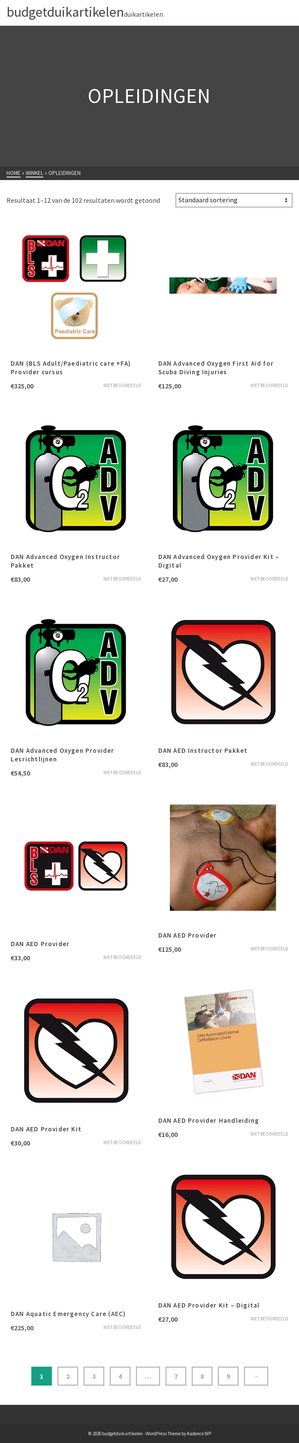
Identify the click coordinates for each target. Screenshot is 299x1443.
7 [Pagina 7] (176, 1376)
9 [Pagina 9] (228, 1376)
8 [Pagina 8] (202, 1376)
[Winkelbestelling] (234, 200)
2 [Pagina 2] (67, 1376)
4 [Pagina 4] (120, 1376)
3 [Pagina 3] (94, 1376)
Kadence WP (199, 1434)
